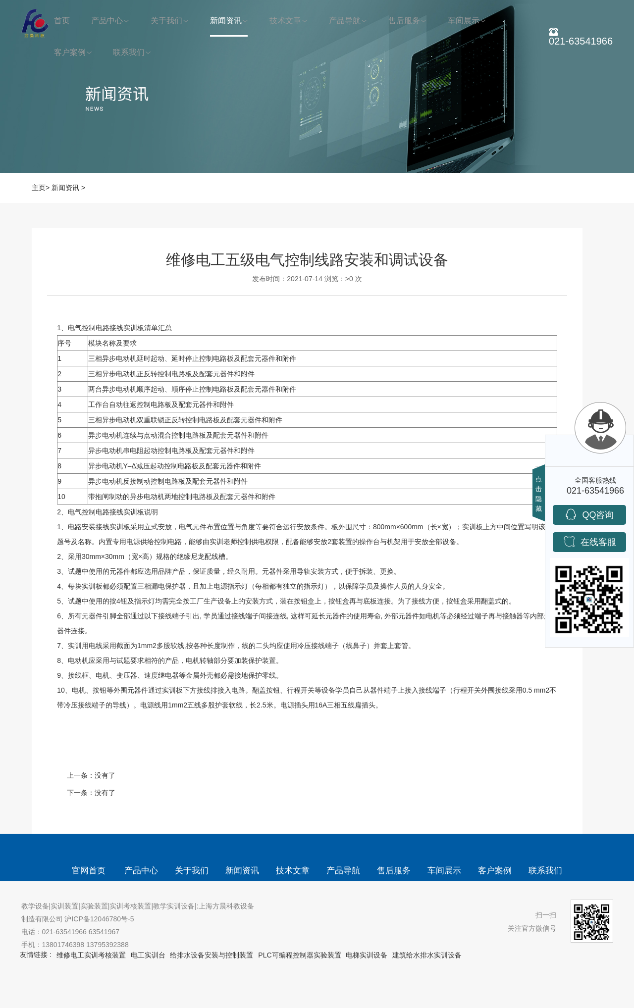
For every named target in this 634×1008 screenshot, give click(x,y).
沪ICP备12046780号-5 (99, 919)
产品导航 (345, 20)
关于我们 (166, 20)
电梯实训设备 (366, 955)
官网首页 (89, 870)
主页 (39, 188)
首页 (62, 20)
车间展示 (463, 20)
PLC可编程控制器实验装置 (299, 955)
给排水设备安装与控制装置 (211, 955)
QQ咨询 (589, 514)
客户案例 (70, 52)
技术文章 (285, 20)
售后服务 (404, 20)
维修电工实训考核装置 (91, 955)
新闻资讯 (226, 20)
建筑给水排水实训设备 (427, 955)
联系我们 (129, 52)
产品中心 (107, 20)
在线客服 (589, 541)
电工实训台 (148, 955)
